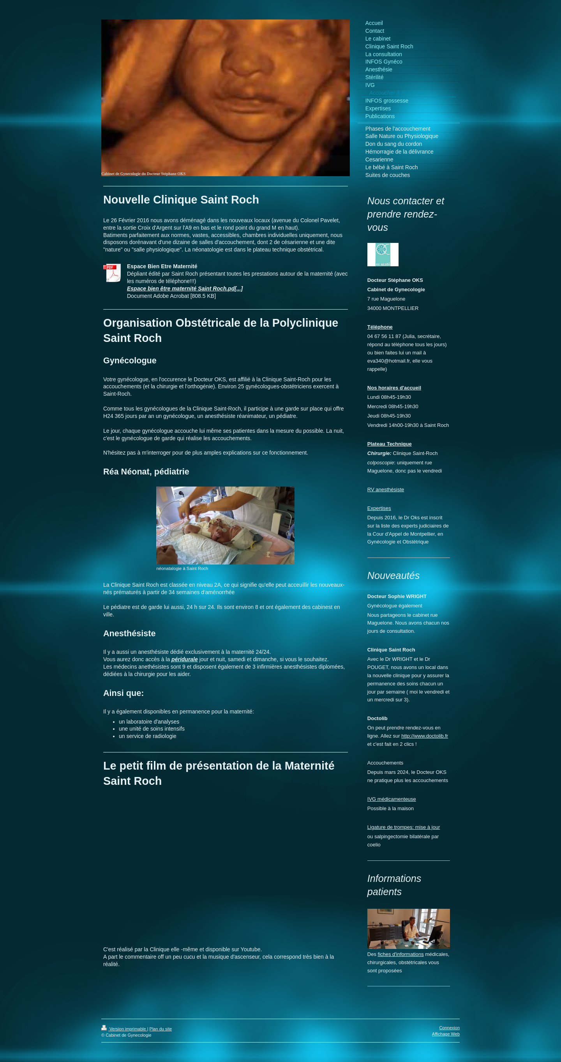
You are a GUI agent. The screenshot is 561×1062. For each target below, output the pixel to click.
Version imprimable (124, 1029)
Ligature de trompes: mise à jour (403, 827)
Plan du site (161, 1029)
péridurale (184, 659)
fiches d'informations (401, 954)
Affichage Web (446, 1034)
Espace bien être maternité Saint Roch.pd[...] (185, 288)
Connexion (449, 1027)
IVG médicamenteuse (391, 799)
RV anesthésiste (385, 489)
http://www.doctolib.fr (424, 736)
